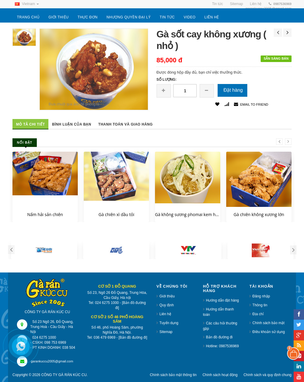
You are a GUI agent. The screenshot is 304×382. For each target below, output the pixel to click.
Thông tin (259, 305)
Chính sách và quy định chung (267, 375)
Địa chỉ (257, 314)
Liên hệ (165, 314)
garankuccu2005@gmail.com (52, 361)
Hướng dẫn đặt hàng (222, 300)
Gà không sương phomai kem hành (187, 214)
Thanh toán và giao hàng (125, 124)
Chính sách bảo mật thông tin (173, 375)
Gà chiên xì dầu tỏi (116, 214)
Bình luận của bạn (71, 124)
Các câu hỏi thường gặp (220, 326)
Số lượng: (166, 79)
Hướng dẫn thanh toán (218, 312)
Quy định (166, 305)
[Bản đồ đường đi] (130, 305)
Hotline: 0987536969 (222, 346)
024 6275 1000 (107, 303)
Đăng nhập (261, 296)
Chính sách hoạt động (220, 375)
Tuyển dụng (168, 323)
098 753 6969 (55, 342)
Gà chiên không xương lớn (259, 214)
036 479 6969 (104, 337)
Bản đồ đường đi (219, 337)
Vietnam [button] (25, 4)
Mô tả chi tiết (30, 124)
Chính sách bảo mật (268, 323)
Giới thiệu (167, 296)
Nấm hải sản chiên (45, 214)
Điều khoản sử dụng (268, 332)
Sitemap (165, 332)
